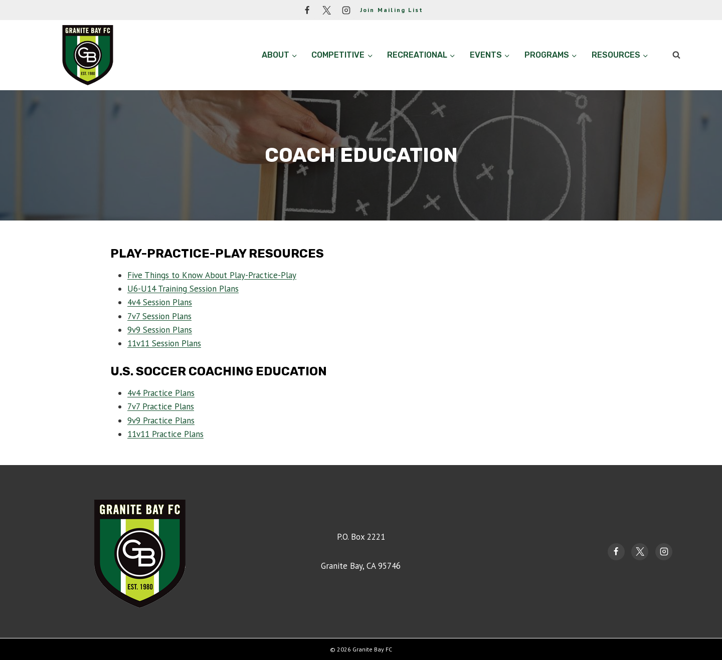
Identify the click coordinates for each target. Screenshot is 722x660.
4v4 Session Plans (159, 302)
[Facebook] (307, 10)
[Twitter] (326, 10)
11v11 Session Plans (164, 343)
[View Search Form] (676, 55)
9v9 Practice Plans (161, 420)
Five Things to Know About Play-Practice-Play (211, 275)
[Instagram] (346, 10)
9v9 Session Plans (159, 329)
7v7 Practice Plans (160, 406)
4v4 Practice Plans (161, 392)
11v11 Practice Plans (165, 433)
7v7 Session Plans (159, 316)
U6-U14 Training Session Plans (183, 288)
